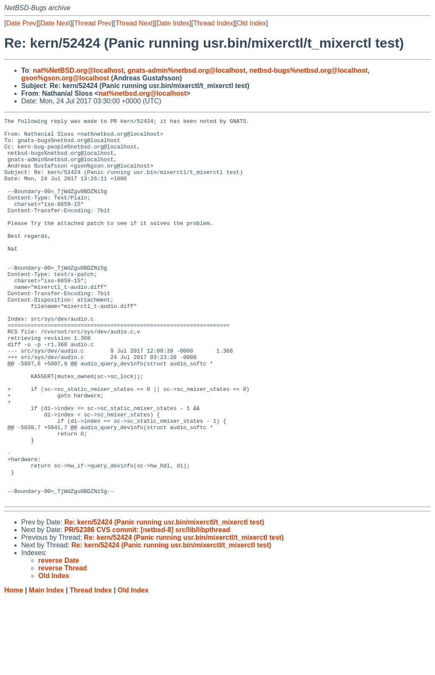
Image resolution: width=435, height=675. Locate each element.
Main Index (46, 666)
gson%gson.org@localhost (65, 78)
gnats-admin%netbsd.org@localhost (186, 70)
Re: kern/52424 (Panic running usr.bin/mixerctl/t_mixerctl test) (164, 598)
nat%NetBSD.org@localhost (78, 70)
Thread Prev (93, 23)
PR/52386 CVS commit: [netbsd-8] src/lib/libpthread (147, 606)
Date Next (55, 23)
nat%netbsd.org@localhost (142, 93)
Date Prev (21, 23)
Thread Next (134, 23)
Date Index (172, 23)
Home (13, 666)
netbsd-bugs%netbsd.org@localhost (308, 70)
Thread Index (213, 23)
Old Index (251, 23)
